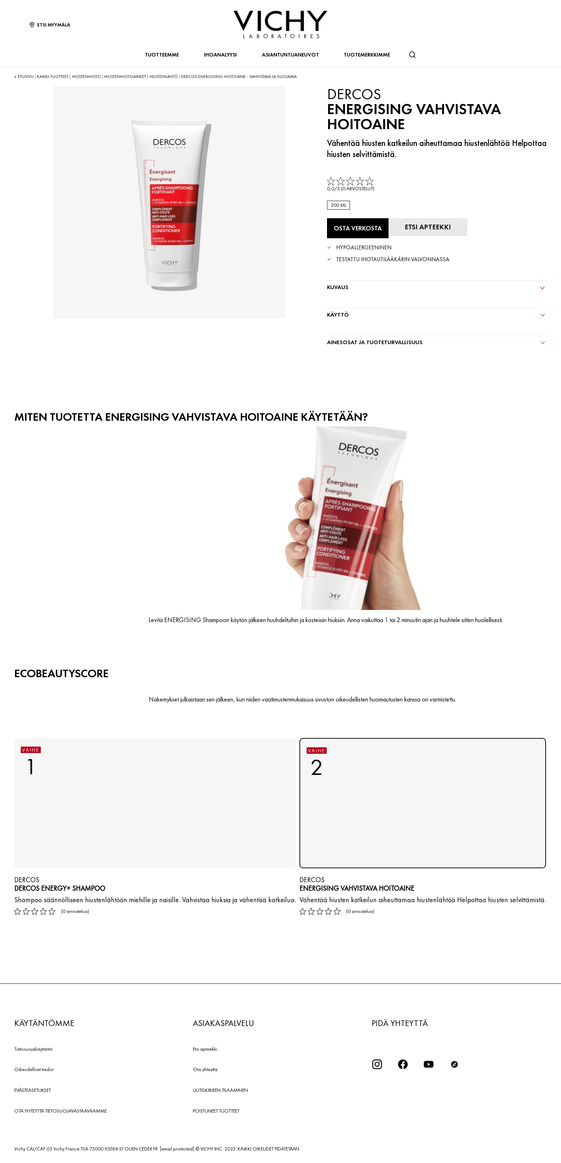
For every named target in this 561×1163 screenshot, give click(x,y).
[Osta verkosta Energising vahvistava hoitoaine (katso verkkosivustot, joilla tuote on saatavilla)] (358, 228)
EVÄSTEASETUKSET (32, 1090)
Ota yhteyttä (205, 1069)
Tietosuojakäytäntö (33, 1049)
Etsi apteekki (205, 1049)
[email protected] (177, 1148)
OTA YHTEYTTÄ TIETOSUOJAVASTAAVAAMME (60, 1111)
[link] (351, 184)
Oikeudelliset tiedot (33, 1069)
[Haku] (412, 54)
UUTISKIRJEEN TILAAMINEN (220, 1090)
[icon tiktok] (454, 1064)
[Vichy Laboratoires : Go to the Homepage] (280, 24)
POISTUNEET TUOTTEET (216, 1111)
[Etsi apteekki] (428, 227)
